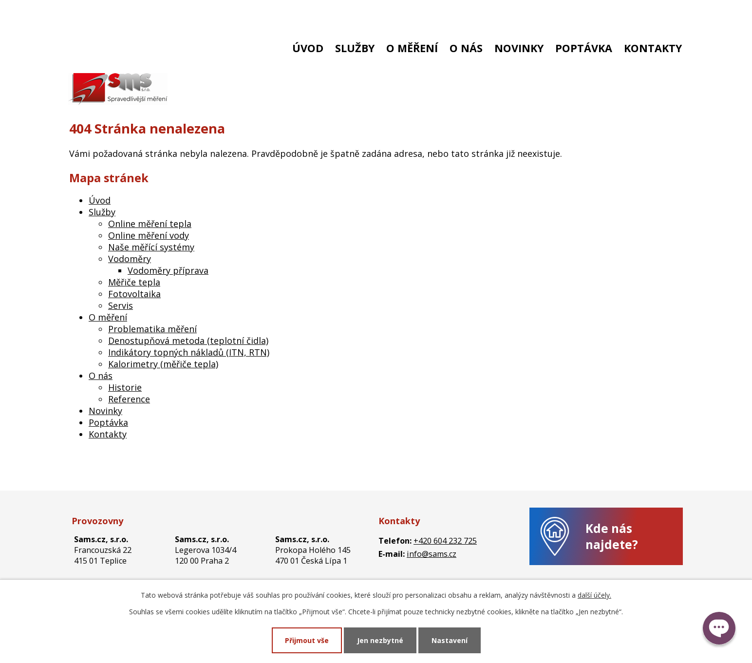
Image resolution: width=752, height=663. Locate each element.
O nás (466, 48)
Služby (355, 48)
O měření (412, 48)
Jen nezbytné (380, 640)
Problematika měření (152, 329)
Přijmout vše (307, 640)
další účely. (594, 595)
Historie (125, 387)
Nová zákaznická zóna (527, 13)
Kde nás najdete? (611, 536)
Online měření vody (148, 235)
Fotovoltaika (134, 294)
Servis (120, 305)
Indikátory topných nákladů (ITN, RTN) (188, 352)
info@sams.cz (188, 13)
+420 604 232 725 (107, 13)
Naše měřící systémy (151, 247)
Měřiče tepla (134, 282)
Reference (129, 399)
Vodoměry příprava (168, 270)
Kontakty (653, 48)
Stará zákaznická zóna (629, 13)
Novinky (519, 48)
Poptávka (583, 48)
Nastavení (450, 640)
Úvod (307, 48)
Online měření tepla (149, 223)
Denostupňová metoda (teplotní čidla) (188, 340)
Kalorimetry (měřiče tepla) (163, 364)
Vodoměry (129, 259)
